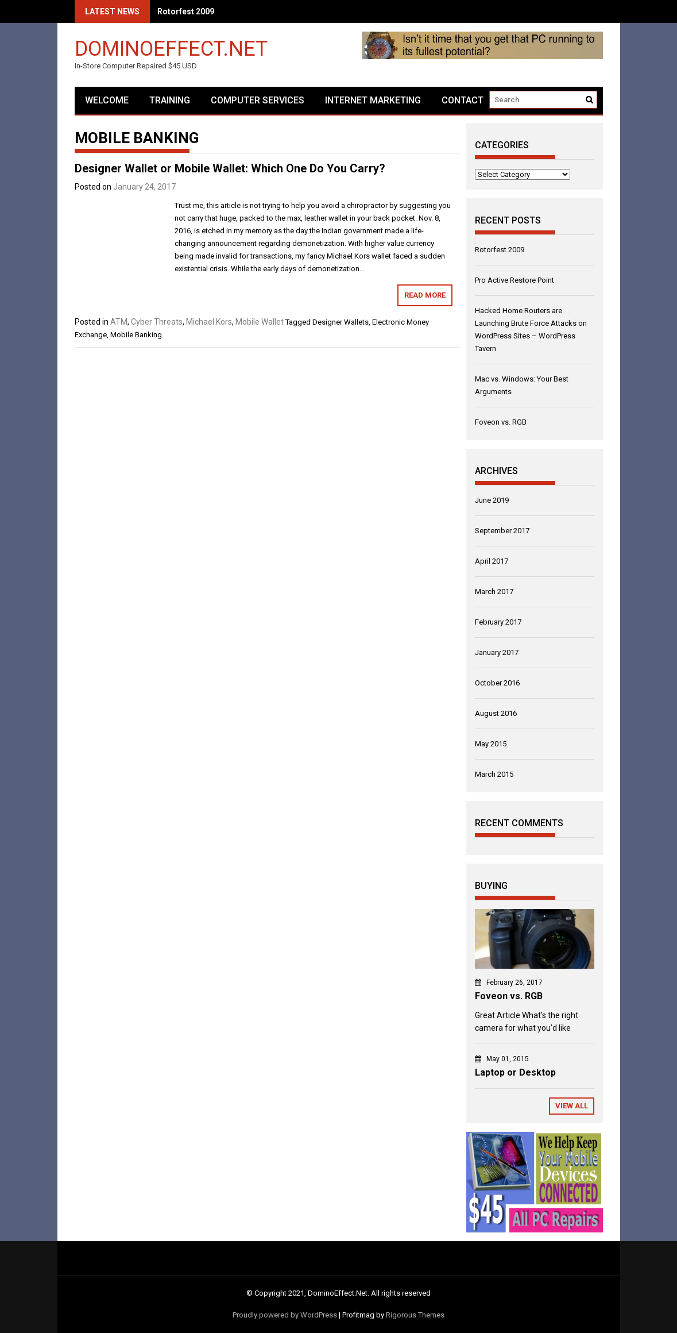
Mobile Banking (136, 334)
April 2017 (491, 561)
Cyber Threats (157, 321)
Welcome (107, 100)
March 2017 (494, 591)
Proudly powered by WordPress (285, 1315)
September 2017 (502, 530)
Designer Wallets (340, 322)
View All (571, 1105)
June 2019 (492, 500)
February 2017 (498, 622)
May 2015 (490, 743)
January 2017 (497, 652)
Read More (425, 295)
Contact (462, 100)
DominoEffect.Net (171, 48)
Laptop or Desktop (515, 1072)
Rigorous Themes (415, 1315)
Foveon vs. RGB (501, 422)
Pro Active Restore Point (514, 280)
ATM (118, 321)
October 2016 (497, 683)
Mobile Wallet (259, 321)
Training (169, 100)
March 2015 (494, 774)
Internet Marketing (373, 100)
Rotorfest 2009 (185, 11)
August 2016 (496, 713)
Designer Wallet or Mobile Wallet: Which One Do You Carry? (230, 168)
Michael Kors (209, 321)
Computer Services (257, 100)
